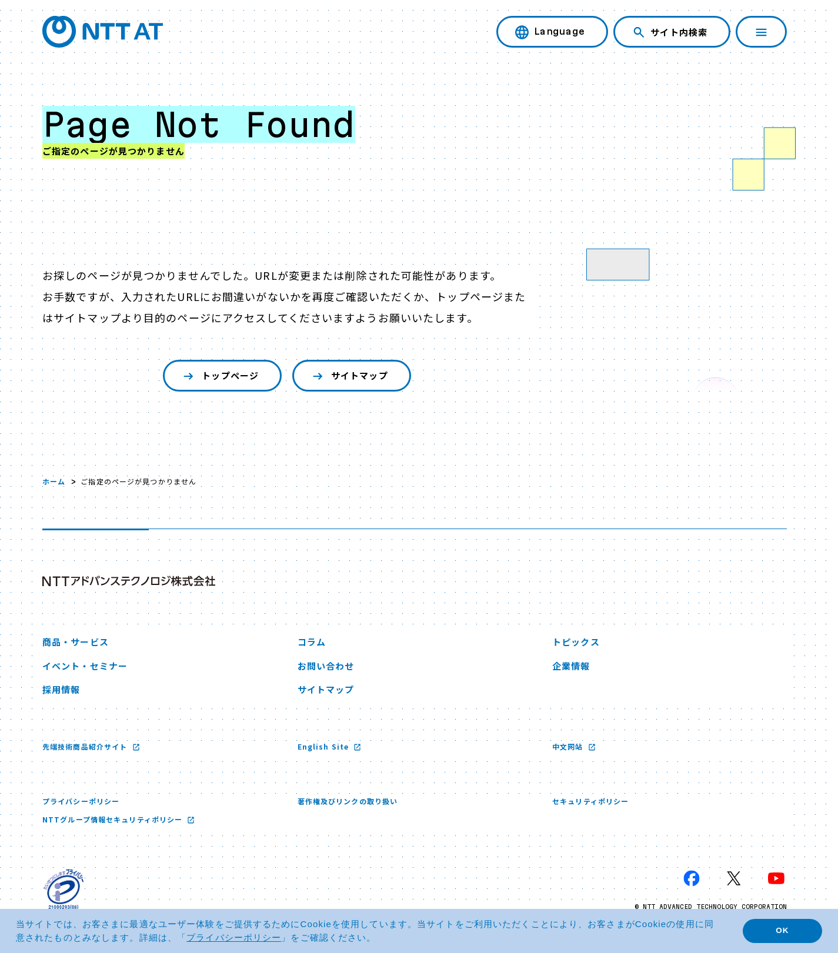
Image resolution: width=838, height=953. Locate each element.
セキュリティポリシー (590, 801)
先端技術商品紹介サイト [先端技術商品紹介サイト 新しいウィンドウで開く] (85, 746)
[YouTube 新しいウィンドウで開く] (776, 878)
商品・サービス (75, 642)
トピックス (576, 642)
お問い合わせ (326, 666)
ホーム (53, 481)
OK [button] (782, 930)
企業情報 (571, 666)
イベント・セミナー (85, 666)
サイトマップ (349, 376)
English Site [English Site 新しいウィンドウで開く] (325, 746)
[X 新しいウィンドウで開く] (733, 878)
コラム (312, 642)
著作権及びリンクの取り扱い (348, 801)
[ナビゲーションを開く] (761, 32)
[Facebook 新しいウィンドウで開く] (691, 878)
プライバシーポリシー (80, 801)
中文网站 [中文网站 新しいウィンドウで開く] (569, 746)
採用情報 (61, 689)
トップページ (220, 376)
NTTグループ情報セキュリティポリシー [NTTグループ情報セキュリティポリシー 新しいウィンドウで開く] (113, 819)
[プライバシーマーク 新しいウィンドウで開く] (63, 889)
